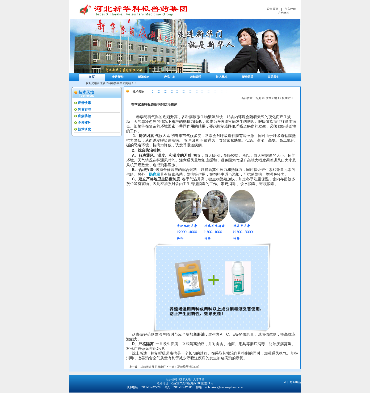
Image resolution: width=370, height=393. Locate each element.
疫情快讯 (84, 103)
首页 (92, 77)
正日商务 (289, 382)
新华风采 (247, 77)
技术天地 (221, 77)
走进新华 (117, 77)
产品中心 (169, 77)
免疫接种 (84, 122)
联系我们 (273, 77)
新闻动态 (143, 77)
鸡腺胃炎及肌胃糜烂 (153, 366)
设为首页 (272, 9)
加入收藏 (290, 9)
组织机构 (171, 379)
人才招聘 (198, 379)
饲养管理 (84, 109)
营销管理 (195, 77)
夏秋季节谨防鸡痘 (188, 366)
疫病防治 (84, 116)
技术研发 (84, 129)
